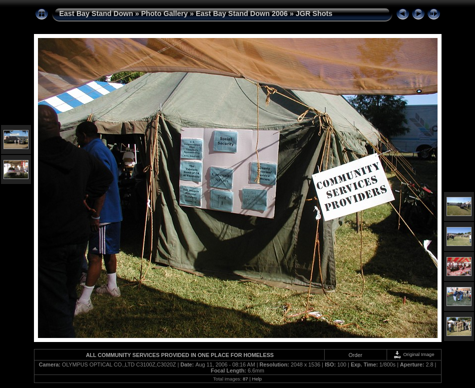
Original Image (413, 354)
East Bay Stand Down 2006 (242, 14)
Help (257, 379)
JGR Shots (314, 14)
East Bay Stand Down (96, 14)
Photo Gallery (164, 14)
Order (356, 355)
